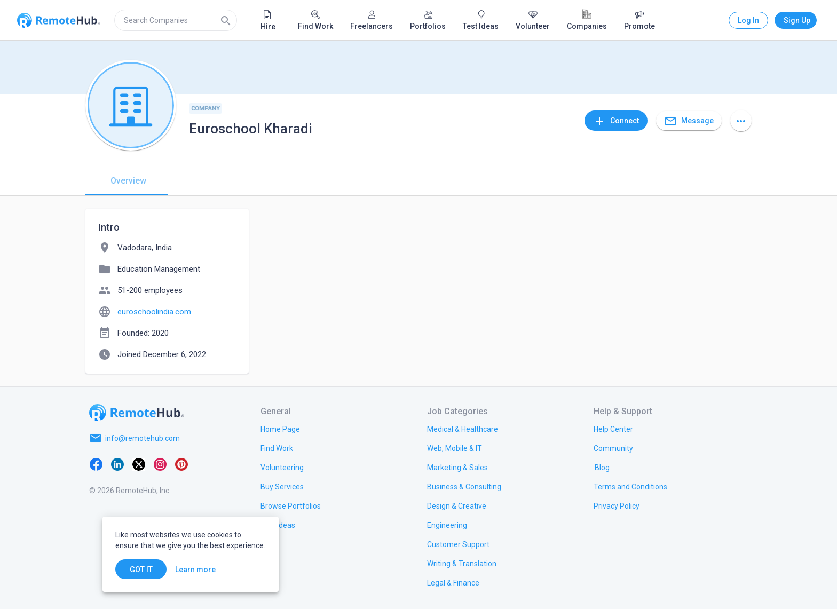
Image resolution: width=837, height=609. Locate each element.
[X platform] (138, 463)
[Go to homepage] (136, 412)
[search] (175, 20)
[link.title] (280, 428)
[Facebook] (96, 463)
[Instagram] (160, 463)
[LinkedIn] (117, 463)
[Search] (225, 20)
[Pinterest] (181, 463)
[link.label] (613, 428)
